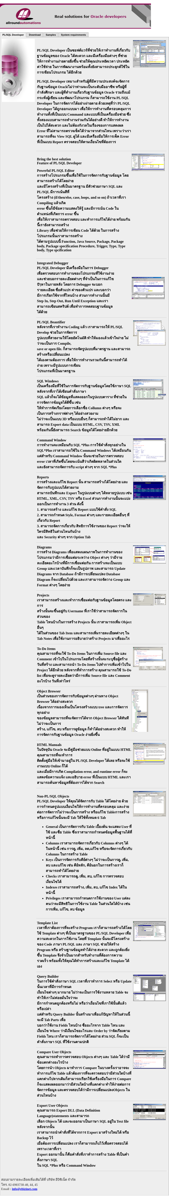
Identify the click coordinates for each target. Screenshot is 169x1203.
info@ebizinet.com (24, 1189)
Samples (51, 34)
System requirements (73, 34)
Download (34, 34)
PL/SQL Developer (13, 34)
